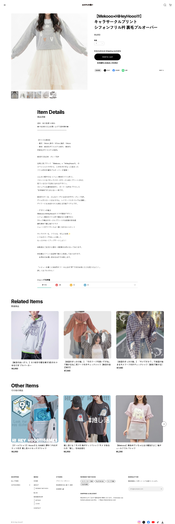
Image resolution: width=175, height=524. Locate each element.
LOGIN (37, 505)
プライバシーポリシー (63, 482)
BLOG (36, 494)
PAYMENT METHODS (41, 490)
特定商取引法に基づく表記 (64, 486)
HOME (36, 482)
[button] (163, 425)
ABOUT (36, 486)
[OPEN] (165, 5)
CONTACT (37, 510)
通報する (161, 70)
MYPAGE (38, 502)
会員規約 (59, 490)
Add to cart (107, 57)
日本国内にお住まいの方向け (107, 63)
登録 (161, 490)
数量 (95, 40)
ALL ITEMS (15, 482)
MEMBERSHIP (38, 498)
